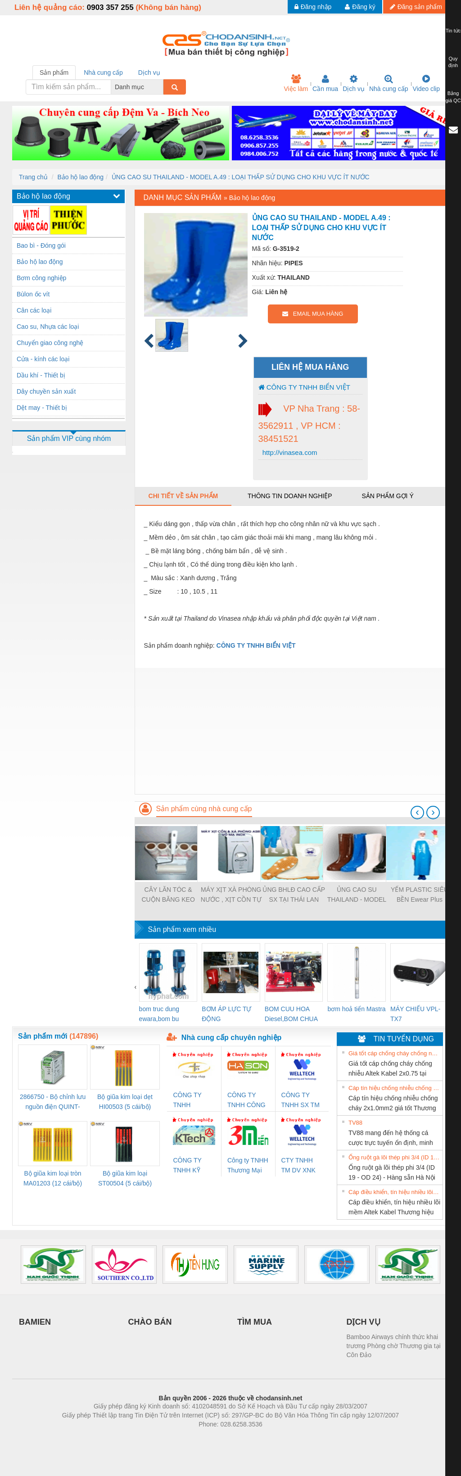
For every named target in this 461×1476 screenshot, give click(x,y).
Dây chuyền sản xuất (46, 391)
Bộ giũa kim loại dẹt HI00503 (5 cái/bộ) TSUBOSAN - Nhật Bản (124, 1102)
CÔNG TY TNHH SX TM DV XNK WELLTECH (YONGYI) (300, 1100)
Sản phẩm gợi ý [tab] (387, 496)
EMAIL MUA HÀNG (312, 313)
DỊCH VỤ (363, 1321)
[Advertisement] (291, 731)
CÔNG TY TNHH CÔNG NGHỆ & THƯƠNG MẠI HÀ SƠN (247, 1100)
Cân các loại (34, 310)
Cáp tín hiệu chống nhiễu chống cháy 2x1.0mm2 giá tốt (394, 1088)
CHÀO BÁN (150, 1321)
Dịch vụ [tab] (149, 72)
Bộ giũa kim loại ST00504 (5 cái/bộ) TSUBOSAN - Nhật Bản (124, 1179)
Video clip (426, 83)
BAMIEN (35, 1321)
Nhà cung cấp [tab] (103, 72)
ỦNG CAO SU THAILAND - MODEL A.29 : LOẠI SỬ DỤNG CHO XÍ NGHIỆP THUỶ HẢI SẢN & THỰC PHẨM (356, 895)
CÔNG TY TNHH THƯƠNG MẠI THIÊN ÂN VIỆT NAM (193, 1100)
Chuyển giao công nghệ (50, 342)
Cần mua (325, 83)
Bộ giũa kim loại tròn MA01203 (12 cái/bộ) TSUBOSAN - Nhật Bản (52, 1179)
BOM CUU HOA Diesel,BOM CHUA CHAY (291, 1014)
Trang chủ (33, 177)
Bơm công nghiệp (41, 278)
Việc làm (296, 83)
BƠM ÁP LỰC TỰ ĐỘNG (226, 1013)
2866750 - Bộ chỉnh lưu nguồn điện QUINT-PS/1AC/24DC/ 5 (53, 1102)
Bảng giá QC (453, 97)
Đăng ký (360, 6)
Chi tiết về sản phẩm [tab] (183, 496)
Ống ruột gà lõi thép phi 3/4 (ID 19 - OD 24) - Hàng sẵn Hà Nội (394, 1157)
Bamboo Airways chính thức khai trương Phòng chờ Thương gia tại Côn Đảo (394, 1345)
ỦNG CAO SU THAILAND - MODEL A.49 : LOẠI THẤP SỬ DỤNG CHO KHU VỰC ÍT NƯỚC (241, 177)
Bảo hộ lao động (80, 177)
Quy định (453, 62)
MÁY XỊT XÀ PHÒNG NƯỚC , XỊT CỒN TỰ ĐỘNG (231, 895)
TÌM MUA (254, 1321)
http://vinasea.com (289, 452)
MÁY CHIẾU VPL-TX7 (415, 1013)
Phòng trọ (173, 1437)
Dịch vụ (354, 83)
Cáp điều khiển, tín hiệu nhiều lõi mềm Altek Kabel (394, 1192)
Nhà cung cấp (388, 83)
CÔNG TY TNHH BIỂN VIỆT (304, 387)
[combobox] (160, 87)
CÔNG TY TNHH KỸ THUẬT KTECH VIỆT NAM (191, 1166)
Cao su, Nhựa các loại (48, 326)
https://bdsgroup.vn (218, 1437)
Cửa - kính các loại (43, 359)
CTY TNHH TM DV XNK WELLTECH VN (298, 1166)
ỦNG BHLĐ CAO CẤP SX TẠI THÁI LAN (293, 894)
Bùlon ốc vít (33, 294)
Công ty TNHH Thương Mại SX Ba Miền (247, 1166)
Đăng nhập (313, 6)
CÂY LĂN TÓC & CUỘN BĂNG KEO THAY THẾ (167, 895)
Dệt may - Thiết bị (42, 407)
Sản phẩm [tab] (54, 72)
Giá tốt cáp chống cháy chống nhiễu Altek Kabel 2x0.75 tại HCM (394, 1053)
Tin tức (453, 30)
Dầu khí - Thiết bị (41, 375)
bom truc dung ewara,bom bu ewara (159, 1014)
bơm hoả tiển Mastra (356, 1009)
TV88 (355, 1122)
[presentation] (417, 812)
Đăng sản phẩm (416, 6)
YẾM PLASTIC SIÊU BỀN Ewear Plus (419, 894)
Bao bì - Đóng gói (41, 245)
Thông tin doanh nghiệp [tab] (290, 496)
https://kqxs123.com (273, 1437)
